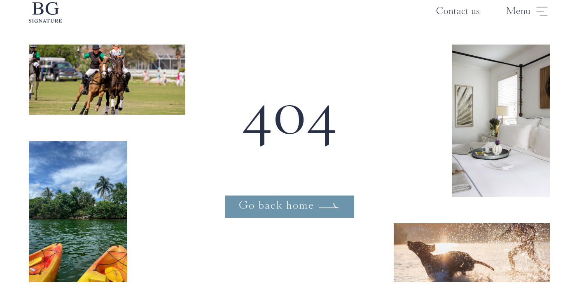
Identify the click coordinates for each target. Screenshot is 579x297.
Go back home (276, 206)
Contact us (458, 12)
